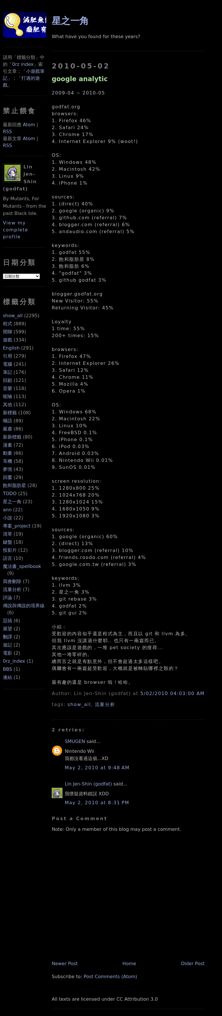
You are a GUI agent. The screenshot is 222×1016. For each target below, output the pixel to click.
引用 (7, 356)
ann (7, 509)
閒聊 (7, 332)
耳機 (7, 461)
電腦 (7, 364)
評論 (7, 597)
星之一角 (12, 501)
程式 (7, 323)
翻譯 (7, 637)
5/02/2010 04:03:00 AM (172, 693)
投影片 (10, 550)
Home (129, 963)
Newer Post (65, 963)
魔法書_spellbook (22, 566)
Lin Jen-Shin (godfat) (88, 784)
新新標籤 (12, 437)
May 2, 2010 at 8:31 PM (97, 802)
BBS (7, 669)
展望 (7, 628)
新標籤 (10, 412)
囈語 (7, 421)
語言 (7, 558)
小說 (7, 518)
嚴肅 (7, 429)
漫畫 (7, 445)
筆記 (7, 372)
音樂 (7, 388)
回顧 (7, 380)
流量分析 (12, 589)
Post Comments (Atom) (110, 976)
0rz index (23, 64)
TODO (9, 493)
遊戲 (7, 340)
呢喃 (7, 396)
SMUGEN (75, 741)
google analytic (80, 79)
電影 (7, 653)
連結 (7, 677)
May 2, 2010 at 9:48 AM (97, 767)
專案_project (17, 526)
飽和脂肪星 (14, 485)
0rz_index (14, 661)
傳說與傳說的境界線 (24, 605)
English (11, 348)
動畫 (7, 453)
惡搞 (7, 620)
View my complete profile (15, 229)
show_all (13, 315)
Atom (29, 124)
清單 (7, 534)
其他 (7, 404)
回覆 (7, 477)
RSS (7, 131)
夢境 (7, 469)
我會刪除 (12, 581)
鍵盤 (7, 542)
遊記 (7, 645)
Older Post (193, 963)
